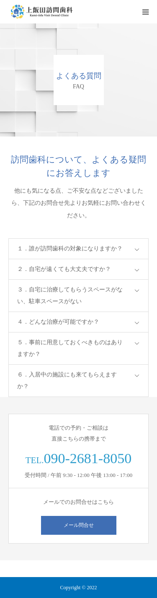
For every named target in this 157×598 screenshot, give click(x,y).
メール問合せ (79, 525)
